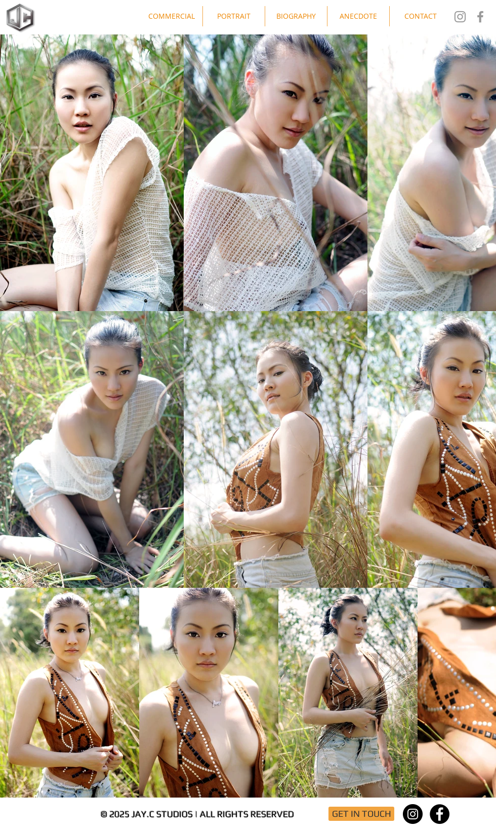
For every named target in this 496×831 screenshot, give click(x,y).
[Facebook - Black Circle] (439, 814)
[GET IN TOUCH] (361, 814)
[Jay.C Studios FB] (480, 16)
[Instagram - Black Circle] (413, 814)
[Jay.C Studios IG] (460, 16)
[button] (171, 16)
